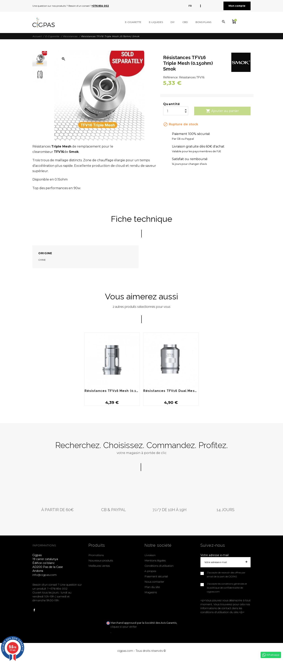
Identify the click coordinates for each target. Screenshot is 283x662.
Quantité (171, 104)
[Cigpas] (43, 22)
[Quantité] (176, 110)
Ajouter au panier (222, 111)
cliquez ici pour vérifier (124, 626)
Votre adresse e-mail (214, 555)
